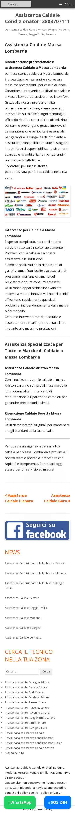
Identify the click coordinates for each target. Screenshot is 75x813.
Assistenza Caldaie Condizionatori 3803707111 (37, 18)
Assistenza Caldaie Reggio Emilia (26, 608)
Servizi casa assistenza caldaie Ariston (29, 748)
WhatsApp (20, 802)
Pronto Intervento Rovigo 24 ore (26, 727)
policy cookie (29, 792)
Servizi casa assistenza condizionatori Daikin (33, 743)
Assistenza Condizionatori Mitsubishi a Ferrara (35, 563)
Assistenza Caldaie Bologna (23, 628)
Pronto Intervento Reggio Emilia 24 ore (30, 717)
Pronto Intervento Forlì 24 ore (24, 692)
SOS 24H (57, 802)
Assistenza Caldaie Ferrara (22, 598)
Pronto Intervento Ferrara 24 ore (26, 687)
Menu (68, 4)
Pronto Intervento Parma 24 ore (26, 702)
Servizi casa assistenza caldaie (24, 733)
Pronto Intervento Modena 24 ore (27, 697)
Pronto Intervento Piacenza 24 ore (27, 707)
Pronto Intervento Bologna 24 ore (27, 682)
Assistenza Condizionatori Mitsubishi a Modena (35, 573)
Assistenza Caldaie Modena (22, 618)
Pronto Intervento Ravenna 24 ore (27, 712)
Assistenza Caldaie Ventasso (23, 637)
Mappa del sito (14, 753)
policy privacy (50, 792)
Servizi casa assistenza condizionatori (29, 738)
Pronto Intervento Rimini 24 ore (25, 722)
